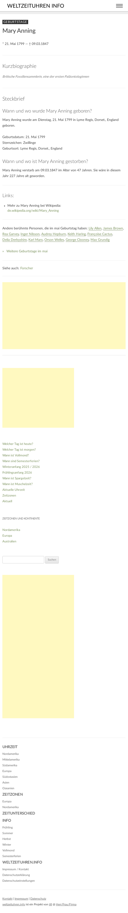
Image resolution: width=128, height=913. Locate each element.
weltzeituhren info (35, 6)
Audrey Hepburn (53, 234)
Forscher (26, 268)
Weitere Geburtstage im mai (27, 251)
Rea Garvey (10, 234)
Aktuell (7, 501)
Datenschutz (38, 898)
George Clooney (77, 240)
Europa (7, 535)
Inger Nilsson (30, 234)
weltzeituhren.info (13, 904)
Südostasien (10, 776)
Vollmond (8, 850)
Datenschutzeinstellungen (18, 880)
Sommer (7, 833)
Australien (9, 541)
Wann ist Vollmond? (15, 455)
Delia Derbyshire (14, 240)
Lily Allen (95, 228)
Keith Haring (77, 234)
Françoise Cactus (99, 234)
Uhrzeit (9, 747)
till (50, 904)
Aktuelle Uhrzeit (13, 490)
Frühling (7, 827)
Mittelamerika (11, 759)
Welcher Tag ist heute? (17, 444)
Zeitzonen (9, 495)
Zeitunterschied (18, 813)
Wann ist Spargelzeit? (16, 478)
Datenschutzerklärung (16, 875)
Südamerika (9, 765)
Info (6, 820)
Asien (5, 782)
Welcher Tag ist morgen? (19, 449)
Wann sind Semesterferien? (21, 461)
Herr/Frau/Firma (66, 904)
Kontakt (7, 898)
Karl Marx (35, 240)
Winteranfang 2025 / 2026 (21, 467)
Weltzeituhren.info (22, 862)
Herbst (6, 838)
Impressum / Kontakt (15, 869)
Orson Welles (54, 240)
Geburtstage (15, 22)
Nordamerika (11, 530)
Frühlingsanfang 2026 (17, 472)
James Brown (113, 228)
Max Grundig (100, 240)
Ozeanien (8, 788)
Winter (6, 844)
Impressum (21, 898)
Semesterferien (11, 856)
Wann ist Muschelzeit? (17, 484)
